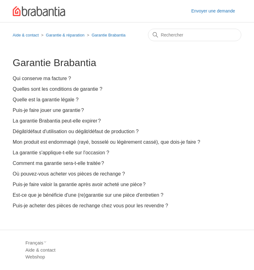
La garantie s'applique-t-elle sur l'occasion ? (61, 152)
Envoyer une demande (213, 10)
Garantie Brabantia (109, 35)
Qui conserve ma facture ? (42, 78)
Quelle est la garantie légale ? (46, 99)
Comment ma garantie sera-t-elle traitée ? (58, 163)
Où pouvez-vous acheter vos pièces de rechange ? (69, 173)
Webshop (35, 256)
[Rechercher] (194, 35)
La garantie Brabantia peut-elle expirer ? (57, 120)
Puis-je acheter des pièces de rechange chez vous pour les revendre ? (90, 205)
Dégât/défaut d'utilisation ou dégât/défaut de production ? (76, 131)
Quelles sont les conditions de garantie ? (57, 89)
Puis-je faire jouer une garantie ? (48, 110)
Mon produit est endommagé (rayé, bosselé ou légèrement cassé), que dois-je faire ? (106, 142)
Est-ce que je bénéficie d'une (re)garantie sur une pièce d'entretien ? (88, 195)
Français (36, 242)
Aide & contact (26, 35)
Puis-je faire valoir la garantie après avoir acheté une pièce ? (79, 184)
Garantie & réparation (65, 35)
